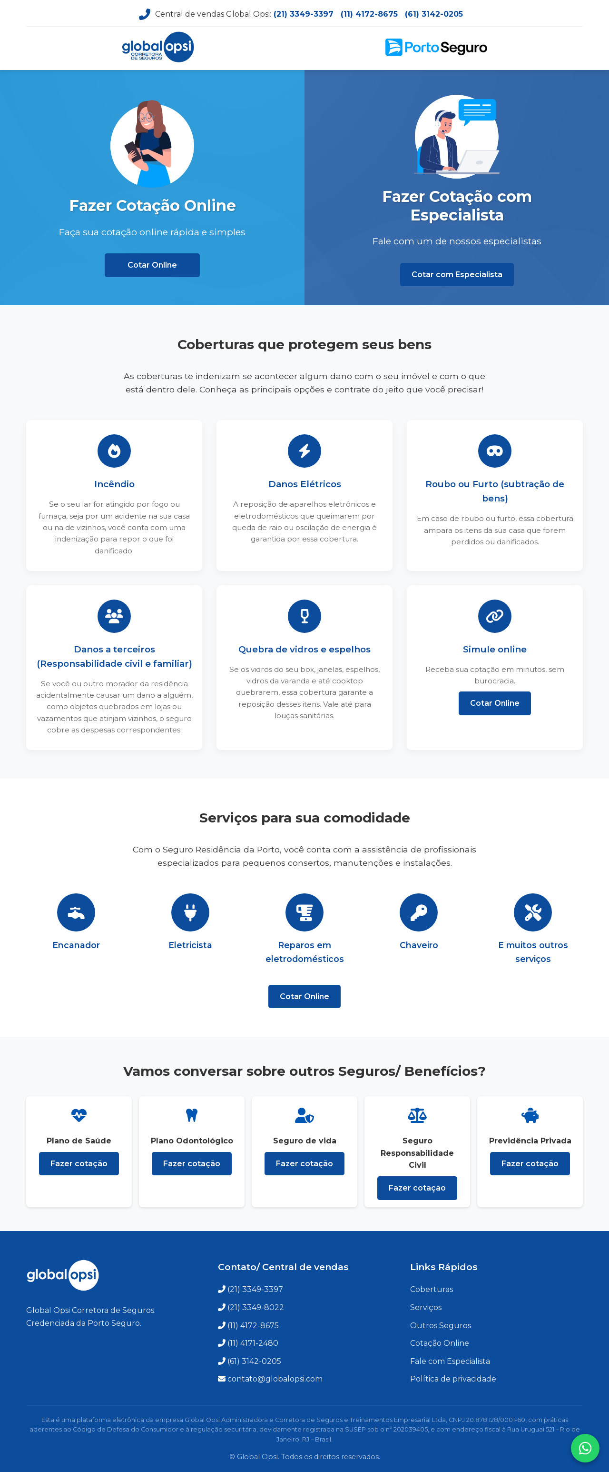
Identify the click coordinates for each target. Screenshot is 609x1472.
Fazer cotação (79, 1163)
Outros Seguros (440, 1325)
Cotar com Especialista (457, 274)
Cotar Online (152, 265)
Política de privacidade (453, 1378)
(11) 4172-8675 (369, 14)
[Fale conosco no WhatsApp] (585, 1448)
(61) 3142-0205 (434, 14)
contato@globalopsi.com (275, 1378)
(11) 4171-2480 (252, 1343)
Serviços (426, 1307)
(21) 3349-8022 (255, 1307)
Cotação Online (439, 1343)
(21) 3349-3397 (304, 14)
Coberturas (431, 1289)
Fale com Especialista (450, 1361)
